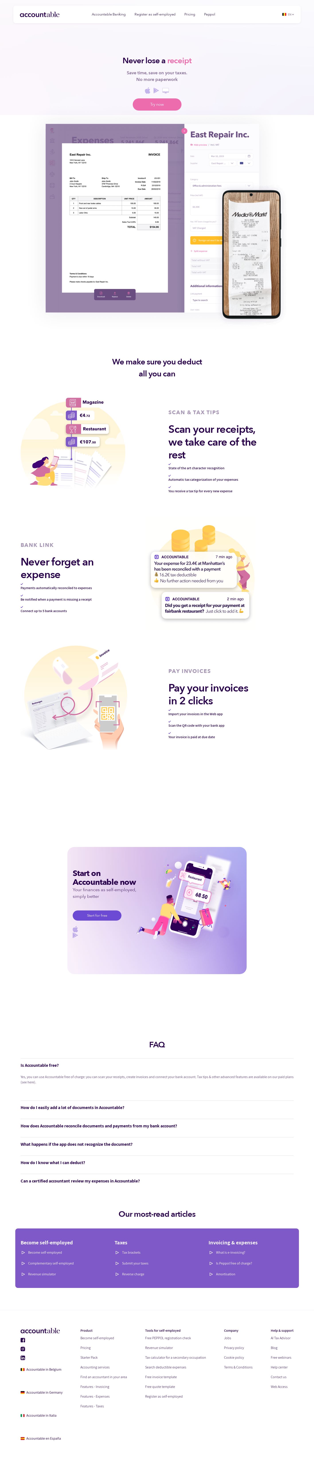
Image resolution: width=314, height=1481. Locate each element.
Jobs (227, 1338)
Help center (279, 1367)
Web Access (279, 1386)
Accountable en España (41, 1438)
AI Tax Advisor (281, 1338)
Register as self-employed (155, 14)
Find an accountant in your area (103, 1377)
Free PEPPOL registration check (168, 1338)
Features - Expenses (95, 1396)
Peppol (209, 14)
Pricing (189, 14)
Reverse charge (133, 1274)
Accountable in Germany (41, 1392)
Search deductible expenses (165, 1367)
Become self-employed (45, 1252)
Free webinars (281, 1357)
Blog (274, 1347)
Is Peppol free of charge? (234, 1263)
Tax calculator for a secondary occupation (175, 1357)
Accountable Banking (109, 14)
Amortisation (225, 1274)
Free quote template (160, 1386)
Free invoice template (161, 1377)
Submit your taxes (135, 1263)
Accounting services (95, 1367)
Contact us (279, 1377)
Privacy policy (234, 1347)
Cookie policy (234, 1357)
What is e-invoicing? (230, 1252)
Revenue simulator (42, 1274)
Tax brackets (131, 1252)
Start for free (97, 915)
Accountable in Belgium (41, 1369)
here (30, 1082)
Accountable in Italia (39, 1415)
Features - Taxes (92, 1406)
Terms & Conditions (238, 1367)
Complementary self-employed (51, 1263)
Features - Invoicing (94, 1386)
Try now (157, 104)
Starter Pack (89, 1357)
